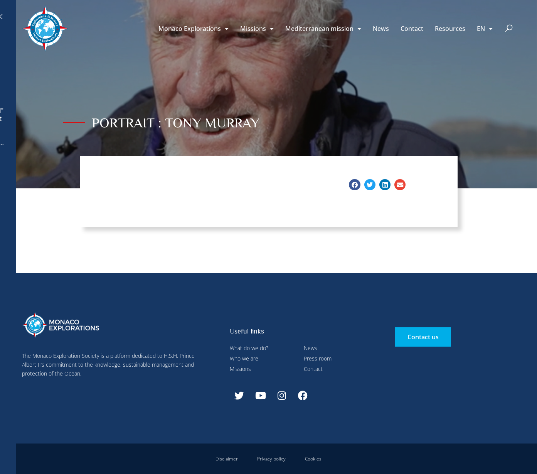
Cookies (313, 458)
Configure (173, 16)
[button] (508, 28)
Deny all (212, 16)
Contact (412, 28)
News (381, 28)
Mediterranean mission (323, 28)
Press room (318, 358)
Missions (257, 28)
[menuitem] (485, 28)
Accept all (140, 181)
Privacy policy (271, 458)
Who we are (244, 358)
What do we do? (249, 348)
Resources (450, 28)
